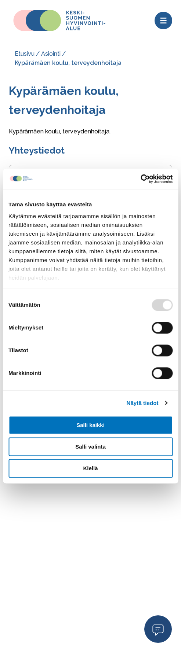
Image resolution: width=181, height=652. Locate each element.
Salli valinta (90, 446)
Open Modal (158, 629)
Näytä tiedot (143, 403)
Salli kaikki (90, 425)
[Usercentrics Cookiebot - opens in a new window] (140, 179)
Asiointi (51, 53)
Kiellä (90, 468)
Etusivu (25, 53)
